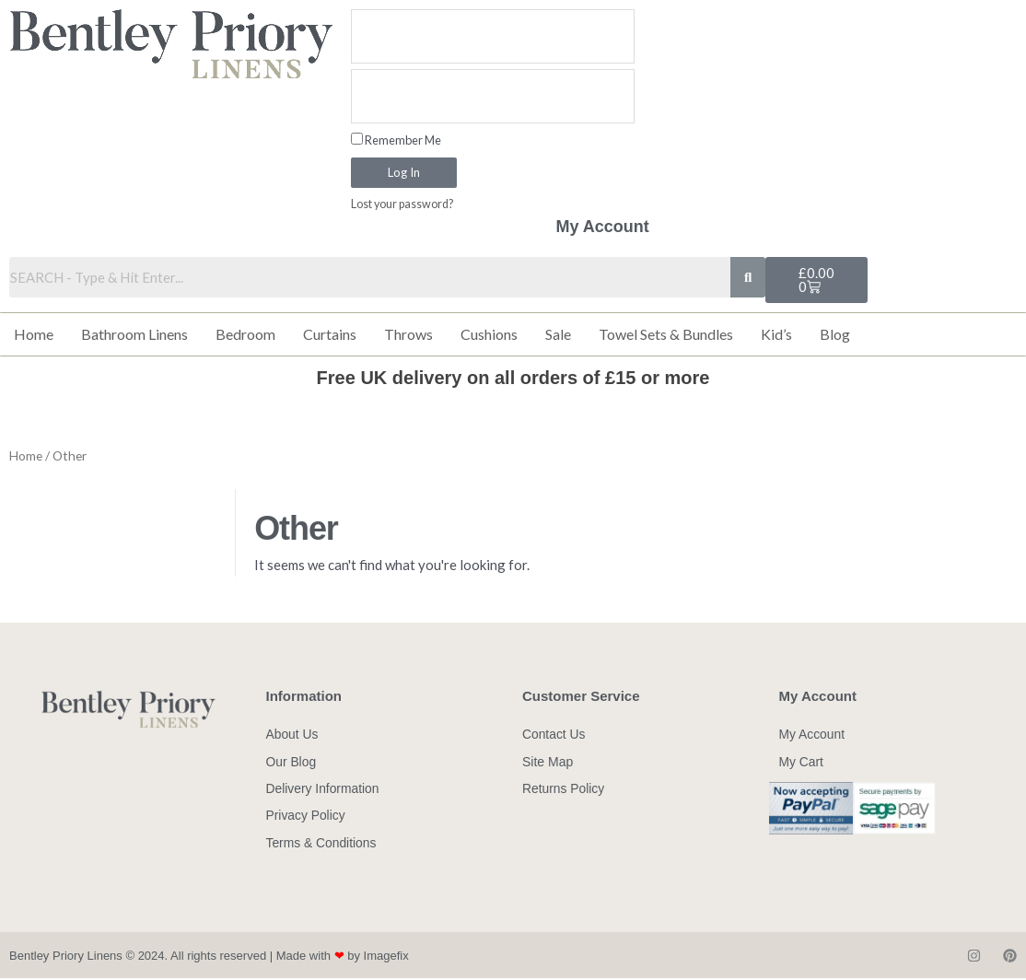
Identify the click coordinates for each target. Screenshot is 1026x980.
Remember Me (396, 140)
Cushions (489, 334)
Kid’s (776, 334)
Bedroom (245, 334)
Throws (408, 334)
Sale (558, 334)
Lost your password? (404, 204)
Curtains (329, 334)
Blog (835, 334)
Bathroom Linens (134, 334)
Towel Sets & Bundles (666, 334)
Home (33, 334)
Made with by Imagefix (342, 956)
